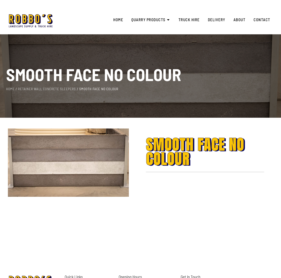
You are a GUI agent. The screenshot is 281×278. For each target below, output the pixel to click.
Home (10, 89)
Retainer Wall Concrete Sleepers (47, 89)
